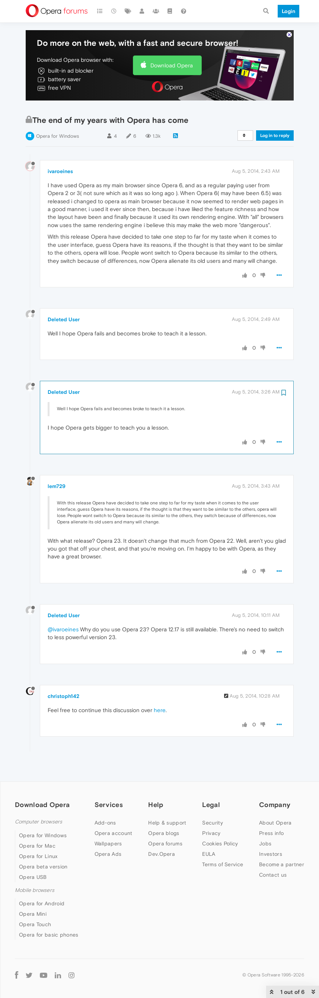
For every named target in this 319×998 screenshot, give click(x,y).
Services (109, 782)
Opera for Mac (37, 823)
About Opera (275, 800)
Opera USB (33, 854)
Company (274, 782)
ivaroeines (60, 149)
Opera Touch (35, 902)
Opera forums (165, 821)
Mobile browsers (34, 867)
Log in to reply (275, 112)
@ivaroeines (63, 606)
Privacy (211, 810)
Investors (270, 831)
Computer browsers (38, 799)
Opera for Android (41, 881)
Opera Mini (33, 891)
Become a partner (281, 842)
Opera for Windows (57, 113)
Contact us (273, 852)
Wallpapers (108, 821)
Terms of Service (222, 842)
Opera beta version (43, 844)
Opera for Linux (38, 833)
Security (212, 800)
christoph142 (63, 673)
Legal (211, 782)
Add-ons (105, 800)
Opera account (114, 810)
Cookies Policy (220, 821)
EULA (208, 831)
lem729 (57, 463)
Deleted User (64, 297)
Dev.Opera (161, 831)
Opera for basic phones (49, 912)
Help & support (167, 800)
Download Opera (171, 42)
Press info (271, 810)
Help (155, 782)
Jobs (265, 821)
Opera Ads (108, 831)
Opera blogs (163, 810)
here (160, 687)
